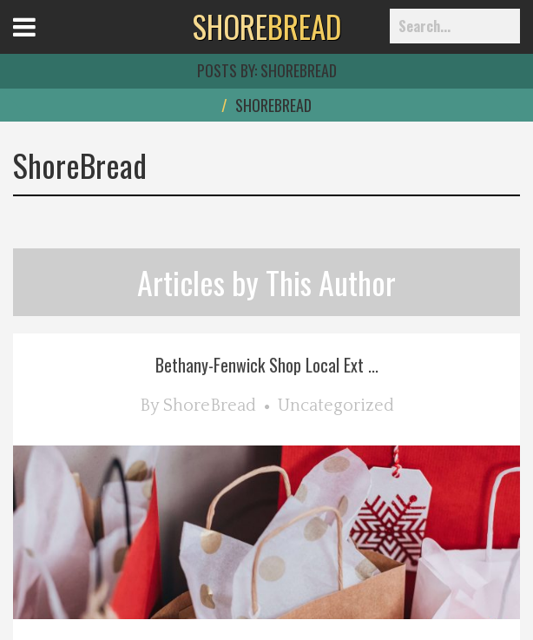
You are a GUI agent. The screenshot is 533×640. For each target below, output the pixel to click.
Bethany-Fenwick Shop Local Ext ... (266, 365)
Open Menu (45, 43)
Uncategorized (336, 405)
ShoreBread (209, 405)
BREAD (267, 26)
